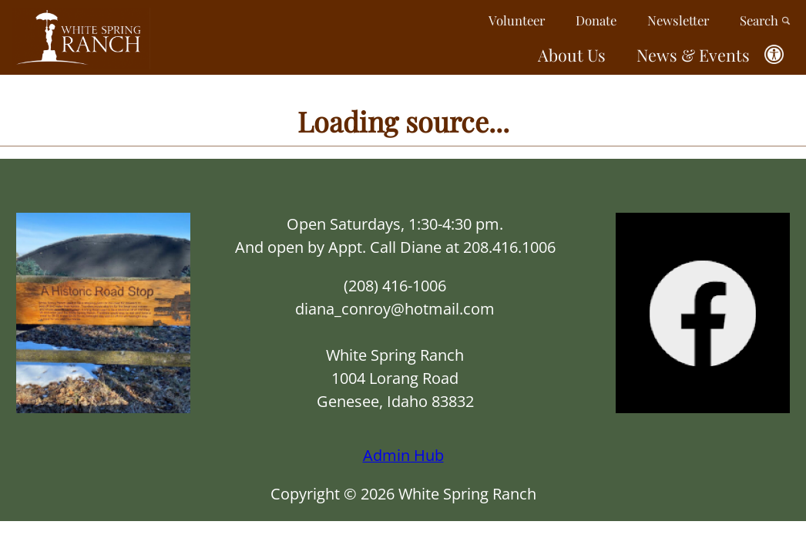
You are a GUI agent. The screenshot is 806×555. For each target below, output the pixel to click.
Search (765, 20)
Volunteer (517, 20)
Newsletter (678, 20)
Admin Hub (403, 455)
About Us (572, 55)
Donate (596, 20)
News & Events (693, 55)
